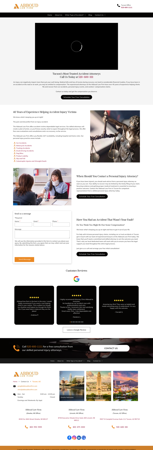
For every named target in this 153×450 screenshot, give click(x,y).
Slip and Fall (20, 158)
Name (17, 221)
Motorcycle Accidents (24, 146)
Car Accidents (21, 143)
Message (18, 229)
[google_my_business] (84, 438)
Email (36, 221)
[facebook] (69, 438)
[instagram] (74, 438)
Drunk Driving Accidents (25, 151)
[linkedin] (79, 438)
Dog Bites (19, 153)
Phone (54, 221)
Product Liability (22, 156)
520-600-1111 (85, 77)
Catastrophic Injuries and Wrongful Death (31, 161)
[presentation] (29, 251)
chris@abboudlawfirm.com (27, 390)
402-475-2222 (79, 427)
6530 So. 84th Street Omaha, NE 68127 (33, 419)
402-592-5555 (36, 427)
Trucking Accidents (23, 148)
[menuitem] (49, 15)
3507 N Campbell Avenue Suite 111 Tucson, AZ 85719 (120, 419)
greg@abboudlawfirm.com (27, 386)
